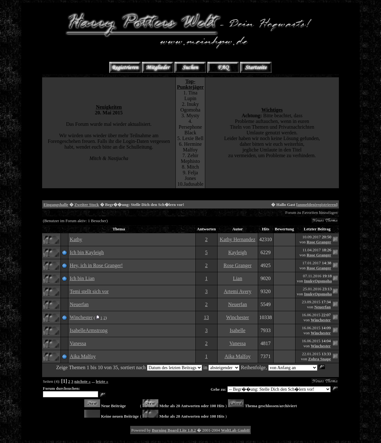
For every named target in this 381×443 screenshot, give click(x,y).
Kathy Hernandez (237, 239)
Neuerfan (79, 304)
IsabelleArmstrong (88, 330)
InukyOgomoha (318, 281)
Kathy (76, 239)
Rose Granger (319, 242)
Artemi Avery (237, 291)
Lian (237, 278)
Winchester (81, 317)
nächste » (82, 381)
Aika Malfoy (83, 356)
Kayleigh (237, 252)
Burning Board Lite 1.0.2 (174, 430)
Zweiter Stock (86, 204)
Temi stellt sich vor (89, 291)
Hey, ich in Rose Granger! (96, 265)
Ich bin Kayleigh (87, 252)
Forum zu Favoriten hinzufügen (311, 212)
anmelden (306, 204)
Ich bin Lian (82, 278)
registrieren (326, 204)
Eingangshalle (55, 204)
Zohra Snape (319, 358)
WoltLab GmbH (235, 430)
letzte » (102, 381)
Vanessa (78, 343)
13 (206, 317)
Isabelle (237, 330)
